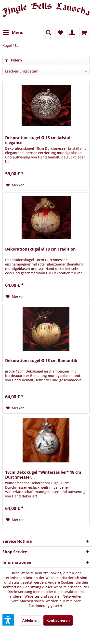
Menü (13, 32)
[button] (8, 620)
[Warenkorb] (84, 32)
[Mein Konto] (72, 32)
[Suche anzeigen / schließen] (48, 32)
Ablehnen (30, 620)
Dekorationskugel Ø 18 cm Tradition (40, 249)
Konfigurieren (58, 620)
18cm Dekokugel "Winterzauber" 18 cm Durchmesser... (43, 475)
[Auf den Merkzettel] (15, 185)
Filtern (13, 60)
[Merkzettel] (60, 32)
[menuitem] (13, 32)
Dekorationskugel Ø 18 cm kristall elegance (38, 140)
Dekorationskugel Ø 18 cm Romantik (41, 360)
